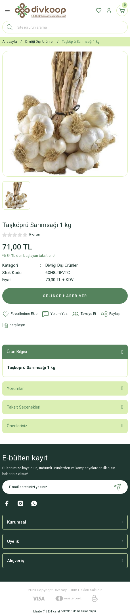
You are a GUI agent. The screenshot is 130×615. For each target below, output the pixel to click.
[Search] (65, 27)
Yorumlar (15, 388)
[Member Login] (109, 10)
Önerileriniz (17, 425)
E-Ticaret (54, 611)
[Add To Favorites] (19, 314)
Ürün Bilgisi (17, 351)
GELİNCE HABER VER (65, 296)
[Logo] (40, 10)
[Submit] (117, 487)
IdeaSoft (39, 611)
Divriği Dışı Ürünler (61, 265)
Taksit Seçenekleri (23, 407)
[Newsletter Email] (65, 487)
